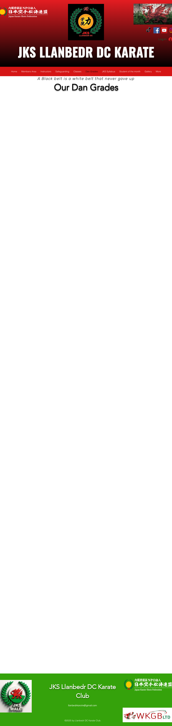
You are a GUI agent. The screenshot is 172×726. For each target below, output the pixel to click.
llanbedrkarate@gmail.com (82, 705)
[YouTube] (164, 30)
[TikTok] (149, 30)
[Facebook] (156, 30)
